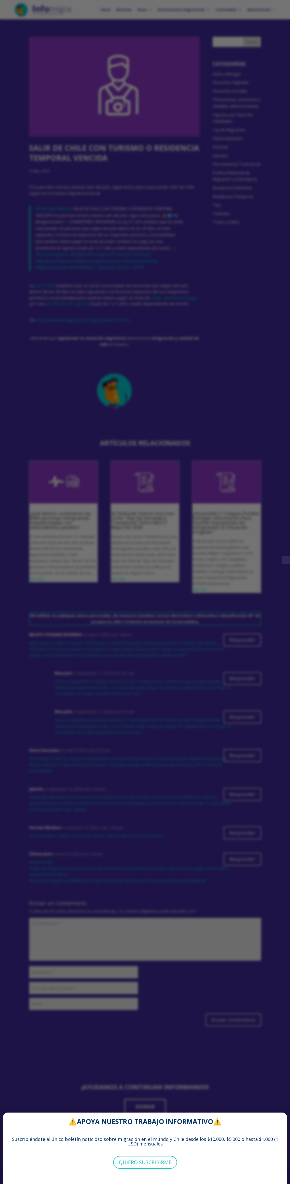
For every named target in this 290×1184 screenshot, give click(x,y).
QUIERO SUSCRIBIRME (145, 1162)
